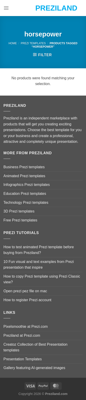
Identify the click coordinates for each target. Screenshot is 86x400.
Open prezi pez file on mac (25, 291)
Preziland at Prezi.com (21, 335)
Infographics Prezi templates (26, 185)
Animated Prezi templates (24, 176)
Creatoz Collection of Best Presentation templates (35, 347)
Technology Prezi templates (25, 202)
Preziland (43, 8)
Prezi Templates (33, 43)
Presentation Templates (22, 359)
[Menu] (6, 8)
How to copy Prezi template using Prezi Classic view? (41, 279)
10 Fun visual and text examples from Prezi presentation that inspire (38, 265)
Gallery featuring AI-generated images (34, 368)
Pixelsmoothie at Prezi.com (25, 326)
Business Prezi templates (24, 167)
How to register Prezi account (27, 300)
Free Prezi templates (20, 220)
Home (12, 43)
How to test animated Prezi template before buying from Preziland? (38, 250)
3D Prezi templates (18, 211)
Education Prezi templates (24, 194)
